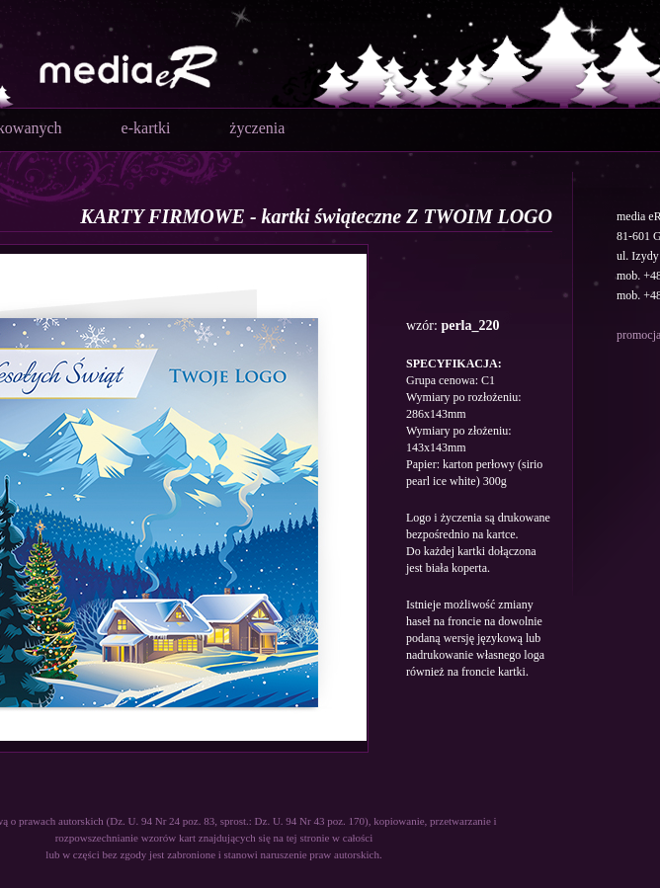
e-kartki (146, 128)
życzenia (257, 128)
